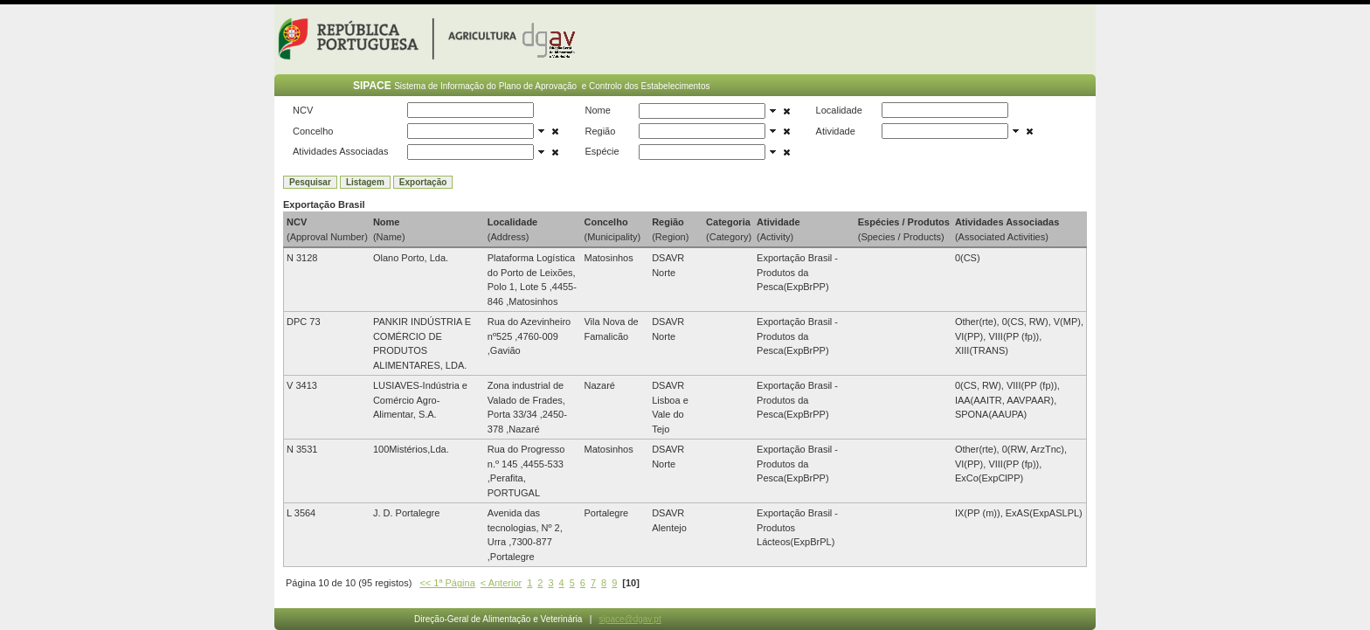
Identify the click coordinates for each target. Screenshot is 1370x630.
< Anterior (501, 583)
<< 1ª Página (446, 583)
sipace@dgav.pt (630, 619)
